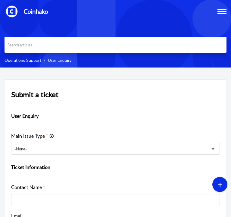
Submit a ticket (34, 94)
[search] (115, 45)
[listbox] (115, 149)
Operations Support (23, 60)
